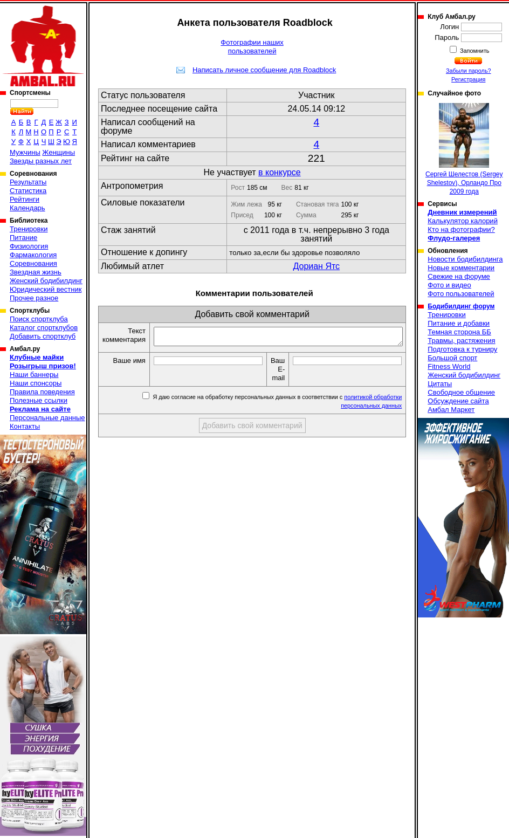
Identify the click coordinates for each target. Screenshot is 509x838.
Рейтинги (24, 199)
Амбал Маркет (451, 410)
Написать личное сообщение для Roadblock (264, 70)
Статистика (28, 191)
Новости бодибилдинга (465, 259)
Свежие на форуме (459, 276)
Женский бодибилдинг (46, 281)
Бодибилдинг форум (461, 306)
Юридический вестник (45, 289)
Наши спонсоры (35, 383)
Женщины (58, 152)
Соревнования (33, 263)
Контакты (25, 426)
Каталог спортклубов (44, 328)
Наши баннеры (34, 374)
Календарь (27, 208)
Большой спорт (452, 358)
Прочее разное (34, 298)
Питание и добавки (459, 323)
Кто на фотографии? (461, 229)
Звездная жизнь (35, 272)
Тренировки (28, 229)
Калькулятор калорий (463, 221)
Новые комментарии (461, 268)
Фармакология (33, 255)
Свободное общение (461, 392)
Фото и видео (449, 285)
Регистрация (468, 79)
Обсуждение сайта (458, 401)
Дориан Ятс (316, 266)
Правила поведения (42, 392)
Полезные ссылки (38, 400)
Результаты (28, 182)
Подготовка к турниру (462, 349)
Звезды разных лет (41, 161)
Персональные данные (47, 418)
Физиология (29, 246)
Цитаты (440, 384)
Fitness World (449, 366)
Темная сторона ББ (459, 332)
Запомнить (474, 50)
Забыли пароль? (468, 70)
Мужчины (25, 152)
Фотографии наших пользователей (252, 46)
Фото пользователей (461, 294)
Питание (23, 237)
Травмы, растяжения (461, 340)
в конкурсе (279, 172)
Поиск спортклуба (39, 319)
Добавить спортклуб (42, 336)
